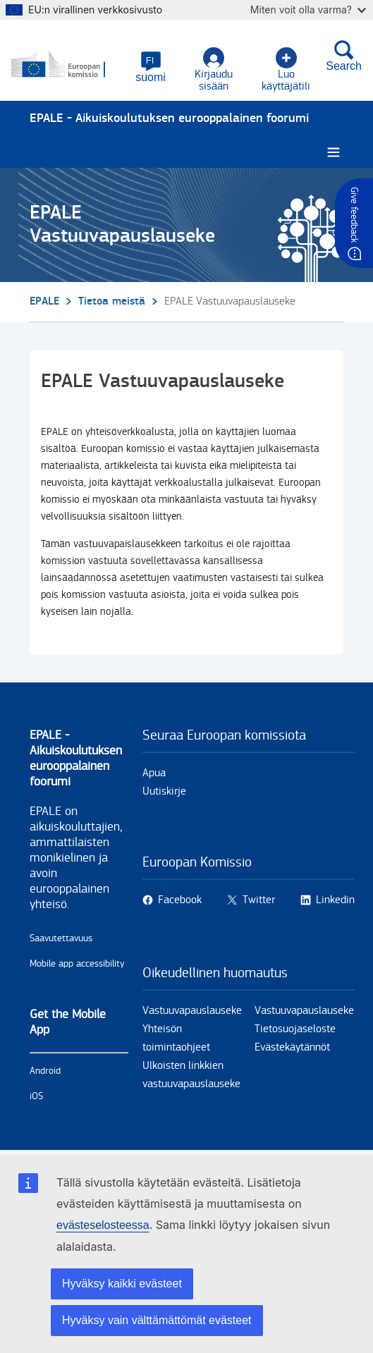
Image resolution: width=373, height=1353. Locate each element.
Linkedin (335, 900)
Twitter (259, 900)
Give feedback (354, 215)
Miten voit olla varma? (308, 10)
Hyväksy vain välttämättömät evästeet (157, 1320)
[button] (150, 67)
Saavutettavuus (61, 938)
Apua (154, 773)
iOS (36, 1096)
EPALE (44, 301)
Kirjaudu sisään (214, 69)
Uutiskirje (164, 791)
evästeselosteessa (102, 1225)
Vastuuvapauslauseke (192, 1010)
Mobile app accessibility (77, 963)
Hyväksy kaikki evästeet (122, 1284)
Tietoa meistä (111, 301)
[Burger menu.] (333, 152)
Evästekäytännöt (292, 1047)
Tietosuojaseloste (295, 1029)
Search (344, 55)
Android (45, 1071)
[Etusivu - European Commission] (69, 65)
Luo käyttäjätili (286, 69)
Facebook (180, 900)
